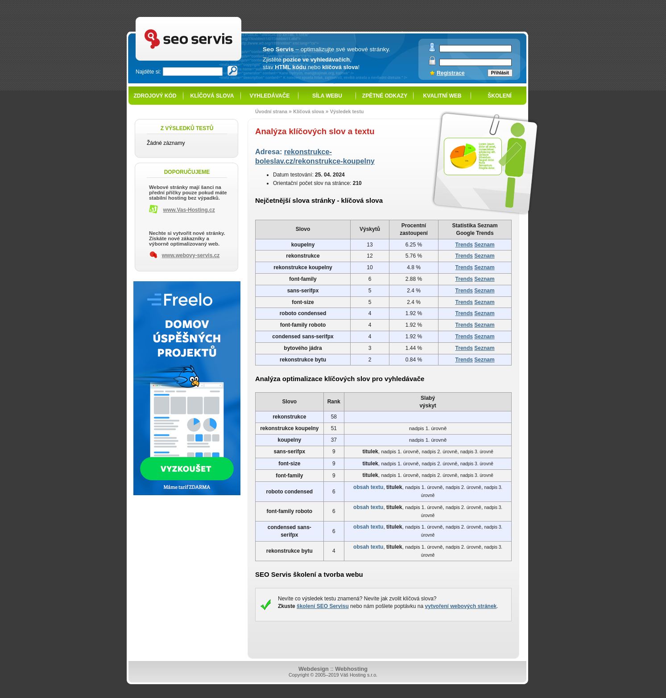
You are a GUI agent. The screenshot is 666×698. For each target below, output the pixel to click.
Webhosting (351, 668)
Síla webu (327, 96)
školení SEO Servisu (323, 606)
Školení (499, 96)
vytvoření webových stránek (461, 606)
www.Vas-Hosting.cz (189, 210)
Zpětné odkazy (384, 96)
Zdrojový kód (154, 96)
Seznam (484, 245)
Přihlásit (500, 72)
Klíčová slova (212, 96)
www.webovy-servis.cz (191, 255)
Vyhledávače (270, 96)
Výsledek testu (347, 111)
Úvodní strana (271, 111)
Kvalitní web (442, 96)
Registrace (451, 73)
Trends (464, 245)
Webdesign (313, 668)
